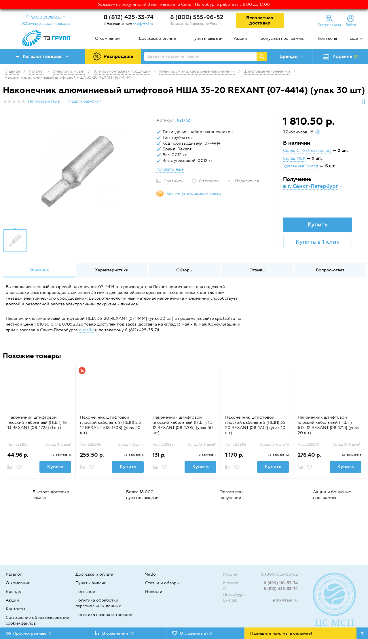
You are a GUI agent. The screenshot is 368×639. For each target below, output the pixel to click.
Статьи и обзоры (162, 583)
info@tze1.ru (285, 600)
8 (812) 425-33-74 (128, 17)
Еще (354, 38)
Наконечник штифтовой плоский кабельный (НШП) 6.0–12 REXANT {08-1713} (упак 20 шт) (328, 425)
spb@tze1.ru (143, 24)
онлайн (86, 330)
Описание (39, 270)
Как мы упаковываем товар (193, 193)
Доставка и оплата (157, 38)
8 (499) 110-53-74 (281, 583)
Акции (240, 38)
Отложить (209, 181)
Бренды (14, 591)
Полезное (85, 591)
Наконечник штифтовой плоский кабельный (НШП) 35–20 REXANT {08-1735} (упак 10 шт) (256, 425)
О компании (107, 38)
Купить (318, 224)
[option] (77, 171)
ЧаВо (150, 574)
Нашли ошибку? (84, 101)
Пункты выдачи (207, 38)
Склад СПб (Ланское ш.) (307, 150)
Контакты (327, 38)
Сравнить (173, 181)
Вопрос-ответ (330, 270)
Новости (153, 591)
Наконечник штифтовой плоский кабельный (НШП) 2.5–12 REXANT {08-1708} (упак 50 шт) (112, 425)
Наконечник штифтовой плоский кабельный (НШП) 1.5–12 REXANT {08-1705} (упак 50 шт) (184, 425)
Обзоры (184, 270)
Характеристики (111, 270)
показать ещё (170, 169)
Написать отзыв (44, 101)
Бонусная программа (281, 38)
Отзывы (257, 270)
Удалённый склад (300, 166)
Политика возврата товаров (103, 614)
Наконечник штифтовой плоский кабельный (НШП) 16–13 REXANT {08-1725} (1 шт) (38, 422)
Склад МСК (294, 158)
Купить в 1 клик (317, 241)
